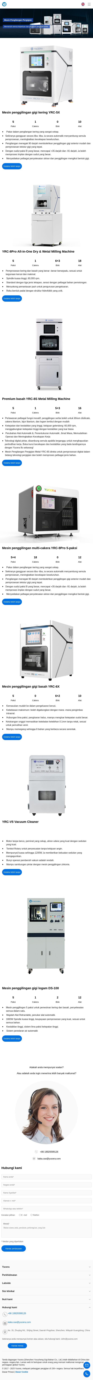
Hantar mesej (17, 1346)
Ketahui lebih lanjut (12, 166)
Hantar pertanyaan (14, 1248)
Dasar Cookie (22, 1372)
